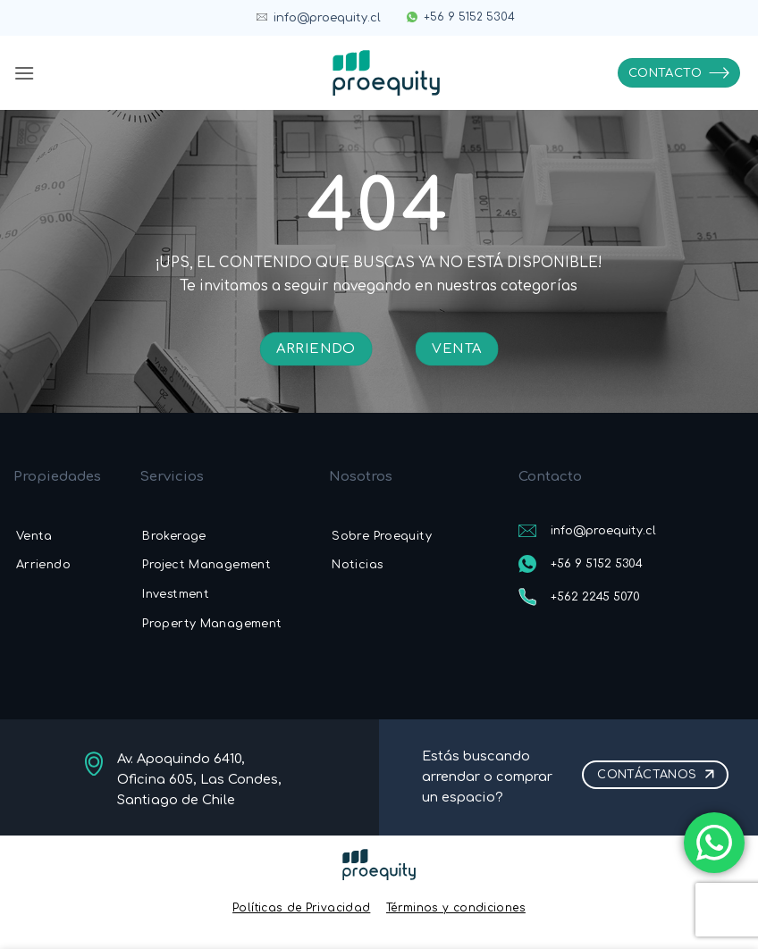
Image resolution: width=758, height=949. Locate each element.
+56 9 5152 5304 (469, 17)
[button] (24, 73)
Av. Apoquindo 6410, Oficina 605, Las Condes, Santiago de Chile (199, 779)
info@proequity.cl (327, 18)
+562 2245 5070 (595, 597)
